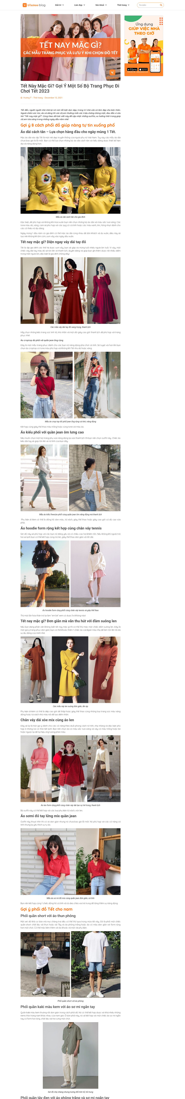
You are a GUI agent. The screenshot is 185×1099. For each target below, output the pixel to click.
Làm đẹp (79, 5)
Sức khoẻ (101, 5)
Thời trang (123, 5)
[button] (182, 1096)
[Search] (161, 5)
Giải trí (59, 5)
